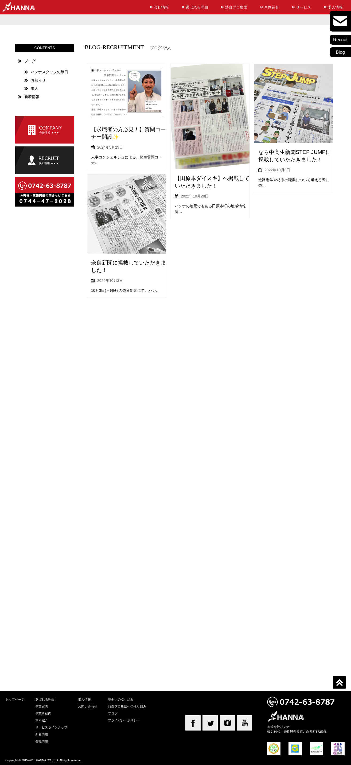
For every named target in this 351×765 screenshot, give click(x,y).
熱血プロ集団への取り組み (127, 706)
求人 (34, 88)
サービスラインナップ (51, 727)
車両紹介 (271, 7)
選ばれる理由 (197, 7)
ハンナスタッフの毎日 (49, 72)
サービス (303, 7)
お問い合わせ (87, 706)
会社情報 (161, 7)
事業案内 (41, 706)
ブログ (30, 61)
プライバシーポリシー (124, 720)
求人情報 (335, 7)
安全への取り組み (121, 699)
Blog (340, 52)
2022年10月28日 (195, 196)
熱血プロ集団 (236, 7)
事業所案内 (43, 713)
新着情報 (31, 97)
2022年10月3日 (277, 170)
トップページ (15, 699)
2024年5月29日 (110, 147)
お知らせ (38, 80)
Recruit (340, 39)
